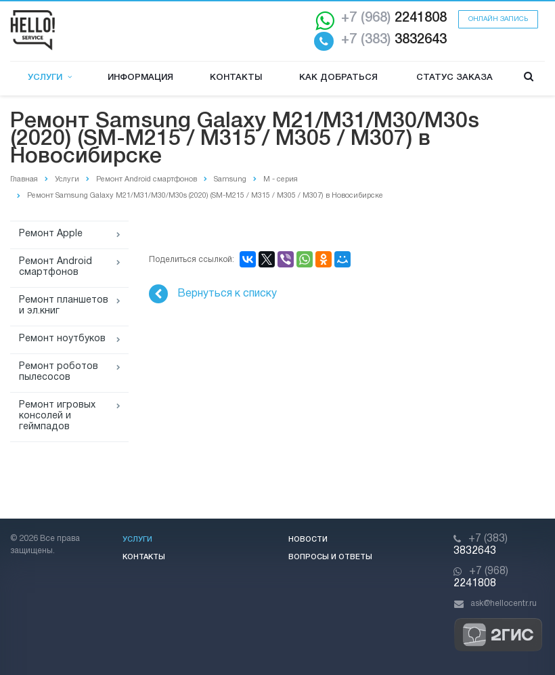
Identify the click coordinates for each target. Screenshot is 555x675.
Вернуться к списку (213, 293)
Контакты (236, 77)
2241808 (394, 18)
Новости (308, 539)
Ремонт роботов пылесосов (58, 372)
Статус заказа (454, 77)
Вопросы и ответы (330, 557)
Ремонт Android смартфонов (55, 267)
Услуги (50, 77)
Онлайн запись (498, 19)
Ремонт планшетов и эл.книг (63, 305)
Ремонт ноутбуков (62, 338)
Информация (140, 77)
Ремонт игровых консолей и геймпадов (57, 416)
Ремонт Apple (51, 234)
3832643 (394, 40)
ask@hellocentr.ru (503, 603)
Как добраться (338, 77)
